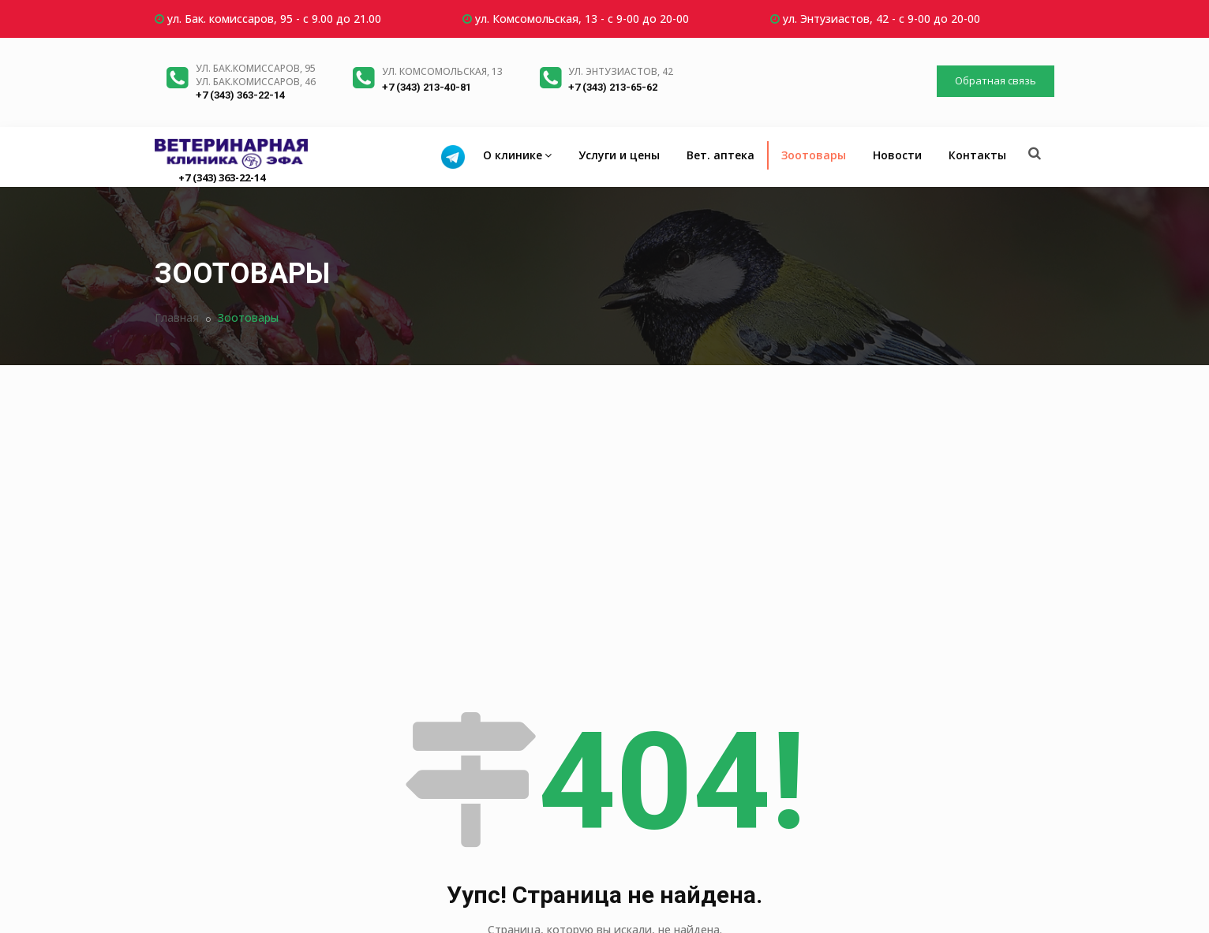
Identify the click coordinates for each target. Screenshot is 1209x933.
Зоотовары (813, 154)
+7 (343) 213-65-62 (612, 87)
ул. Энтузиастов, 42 (620, 71)
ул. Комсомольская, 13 (442, 71)
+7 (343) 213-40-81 (426, 87)
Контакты (977, 154)
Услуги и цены (619, 154)
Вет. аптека (720, 154)
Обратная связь (995, 80)
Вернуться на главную (604, 779)
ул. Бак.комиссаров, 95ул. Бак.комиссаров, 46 (256, 75)
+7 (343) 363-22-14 (240, 95)
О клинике (517, 154)
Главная (177, 317)
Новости (897, 154)
